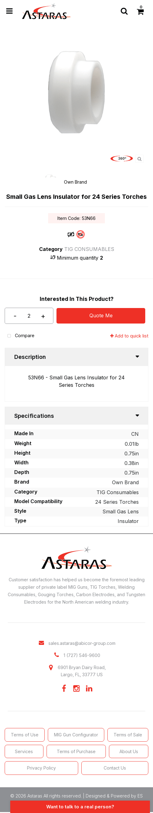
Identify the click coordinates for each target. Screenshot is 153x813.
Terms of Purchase (76, 751)
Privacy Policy (41, 768)
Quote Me (101, 315)
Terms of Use (24, 734)
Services (24, 751)
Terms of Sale (128, 734)
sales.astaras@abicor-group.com (81, 643)
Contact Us (115, 768)
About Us (128, 751)
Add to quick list (129, 335)
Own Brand (75, 182)
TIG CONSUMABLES (89, 249)
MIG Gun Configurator (76, 734)
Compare (19, 336)
